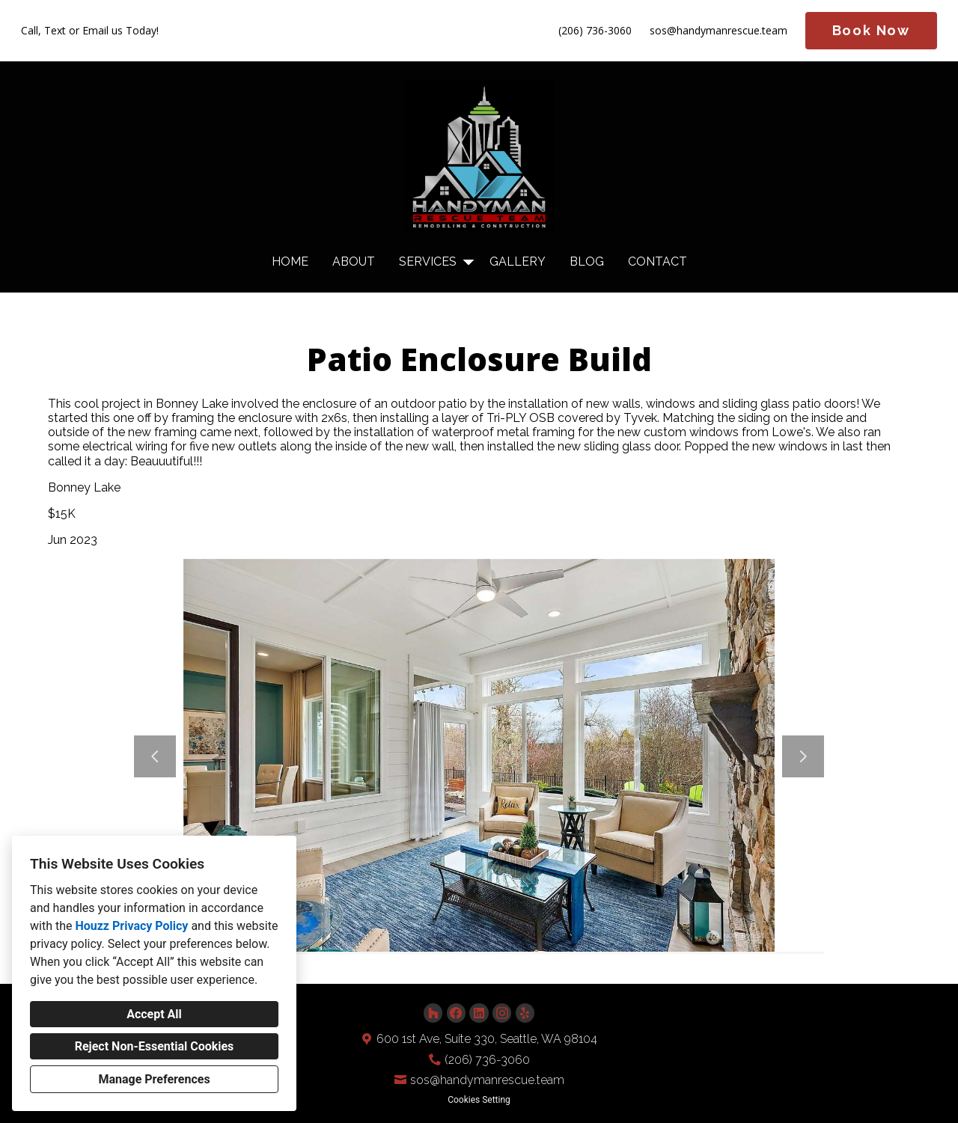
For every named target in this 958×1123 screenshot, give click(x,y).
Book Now (871, 30)
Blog (587, 261)
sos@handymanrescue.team (718, 31)
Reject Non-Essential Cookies (154, 1046)
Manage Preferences (154, 1079)
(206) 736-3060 (595, 31)
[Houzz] (433, 1012)
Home (290, 261)
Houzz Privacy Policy (131, 926)
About (353, 261)
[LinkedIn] (478, 1012)
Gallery (517, 261)
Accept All (154, 1014)
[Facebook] (456, 1012)
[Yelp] (525, 1012)
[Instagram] (501, 1012)
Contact (657, 261)
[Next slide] (803, 756)
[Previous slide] (155, 756)
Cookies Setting (479, 1100)
